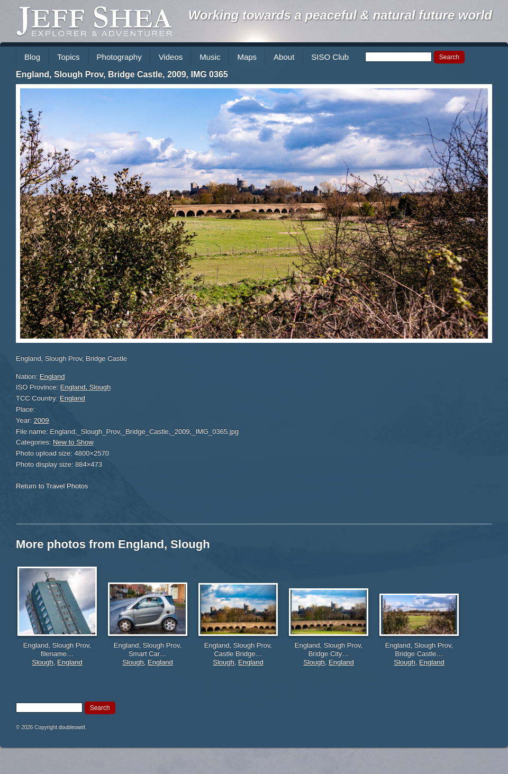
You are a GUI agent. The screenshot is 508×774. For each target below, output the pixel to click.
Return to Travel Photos (52, 486)
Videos (171, 56)
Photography (119, 56)
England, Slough (85, 387)
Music (209, 56)
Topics (68, 56)
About (284, 56)
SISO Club (330, 56)
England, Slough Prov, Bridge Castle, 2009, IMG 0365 (122, 74)
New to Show (73, 442)
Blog (32, 56)
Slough (42, 662)
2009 (41, 420)
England (52, 376)
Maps (247, 56)
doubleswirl (72, 727)
